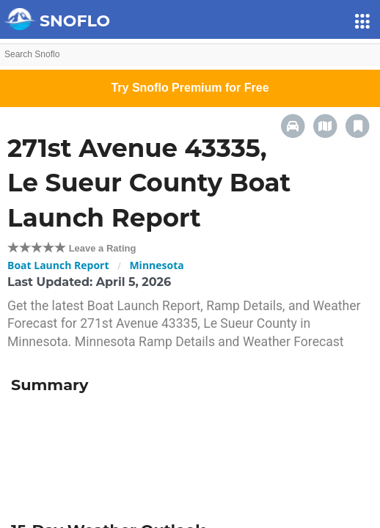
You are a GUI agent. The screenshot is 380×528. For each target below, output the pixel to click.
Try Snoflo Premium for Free (189, 87)
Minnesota (156, 265)
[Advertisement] (190, 452)
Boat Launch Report (58, 265)
